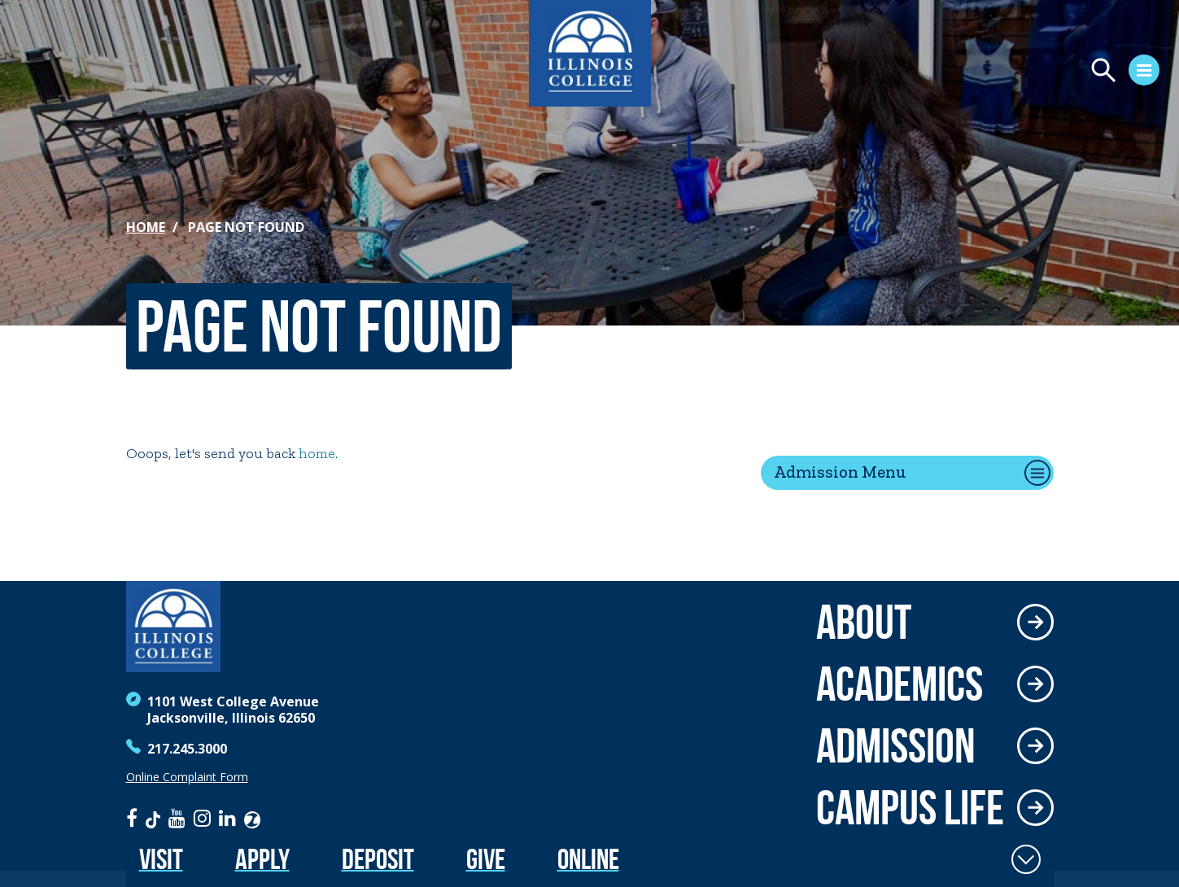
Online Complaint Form (187, 777)
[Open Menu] (980, 72)
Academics (899, 683)
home (317, 453)
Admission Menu (840, 471)
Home (145, 227)
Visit (161, 859)
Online (588, 859)
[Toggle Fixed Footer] (1026, 859)
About (863, 621)
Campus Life (910, 807)
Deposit (378, 859)
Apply (262, 859)
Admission (896, 745)
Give (485, 859)
